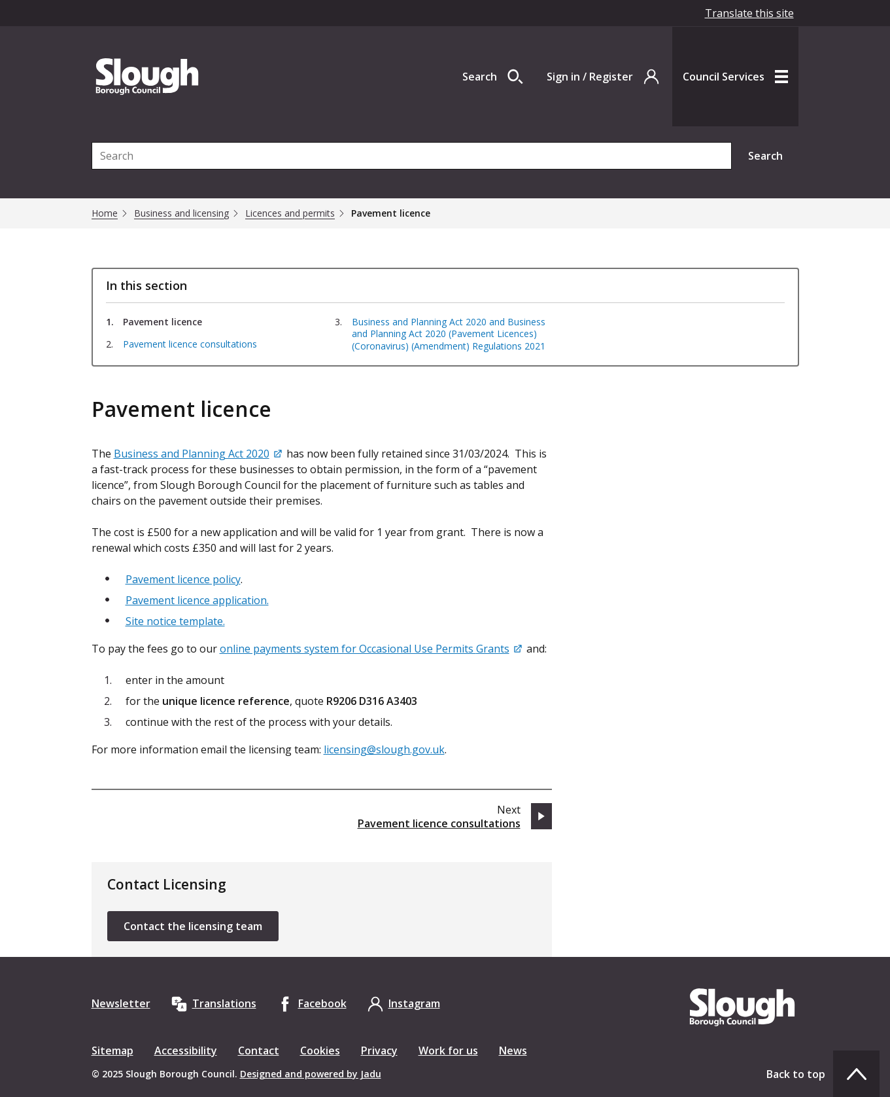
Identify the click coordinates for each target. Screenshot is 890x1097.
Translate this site (749, 13)
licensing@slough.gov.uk (384, 749)
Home (105, 213)
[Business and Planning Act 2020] (199, 453)
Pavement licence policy (183, 579)
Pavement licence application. (197, 600)
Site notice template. (175, 621)
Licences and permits (290, 213)
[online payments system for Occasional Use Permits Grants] (372, 648)
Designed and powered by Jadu (310, 1074)
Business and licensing (181, 213)
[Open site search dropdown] (492, 76)
